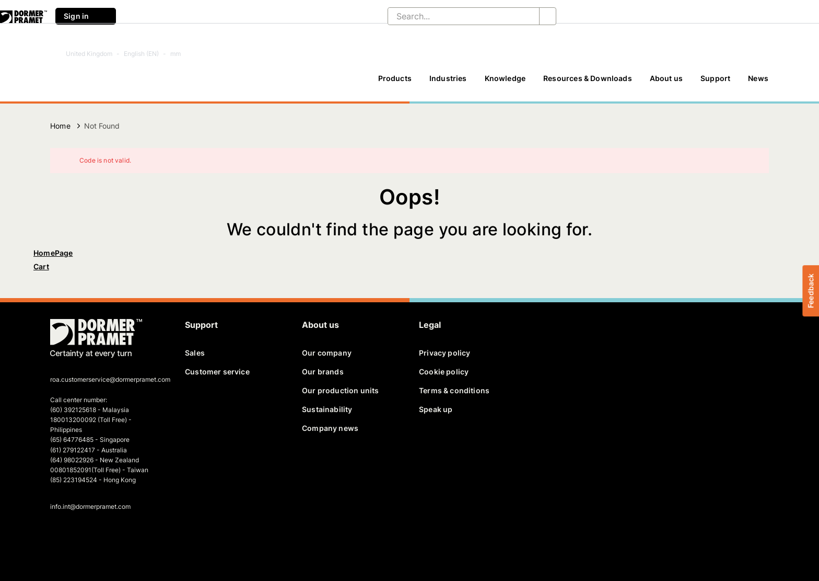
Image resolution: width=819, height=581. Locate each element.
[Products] (394, 83)
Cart (41, 266)
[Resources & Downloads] (587, 83)
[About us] (666, 83)
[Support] (715, 83)
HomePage (53, 252)
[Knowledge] (505, 83)
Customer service (217, 371)
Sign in (86, 16)
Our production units (340, 390)
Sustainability (327, 409)
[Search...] (455, 16)
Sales (195, 352)
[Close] (754, 160)
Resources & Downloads (587, 78)
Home (60, 125)
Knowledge (505, 78)
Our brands (323, 371)
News (758, 78)
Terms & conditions (454, 390)
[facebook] (59, 537)
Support (715, 78)
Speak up (435, 409)
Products (395, 78)
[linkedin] (95, 537)
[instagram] (131, 537)
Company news (330, 428)
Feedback (810, 290)
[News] (758, 83)
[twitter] (77, 537)
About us (666, 78)
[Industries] (448, 83)
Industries (448, 78)
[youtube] (113, 537)
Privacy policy (444, 352)
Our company (327, 352)
